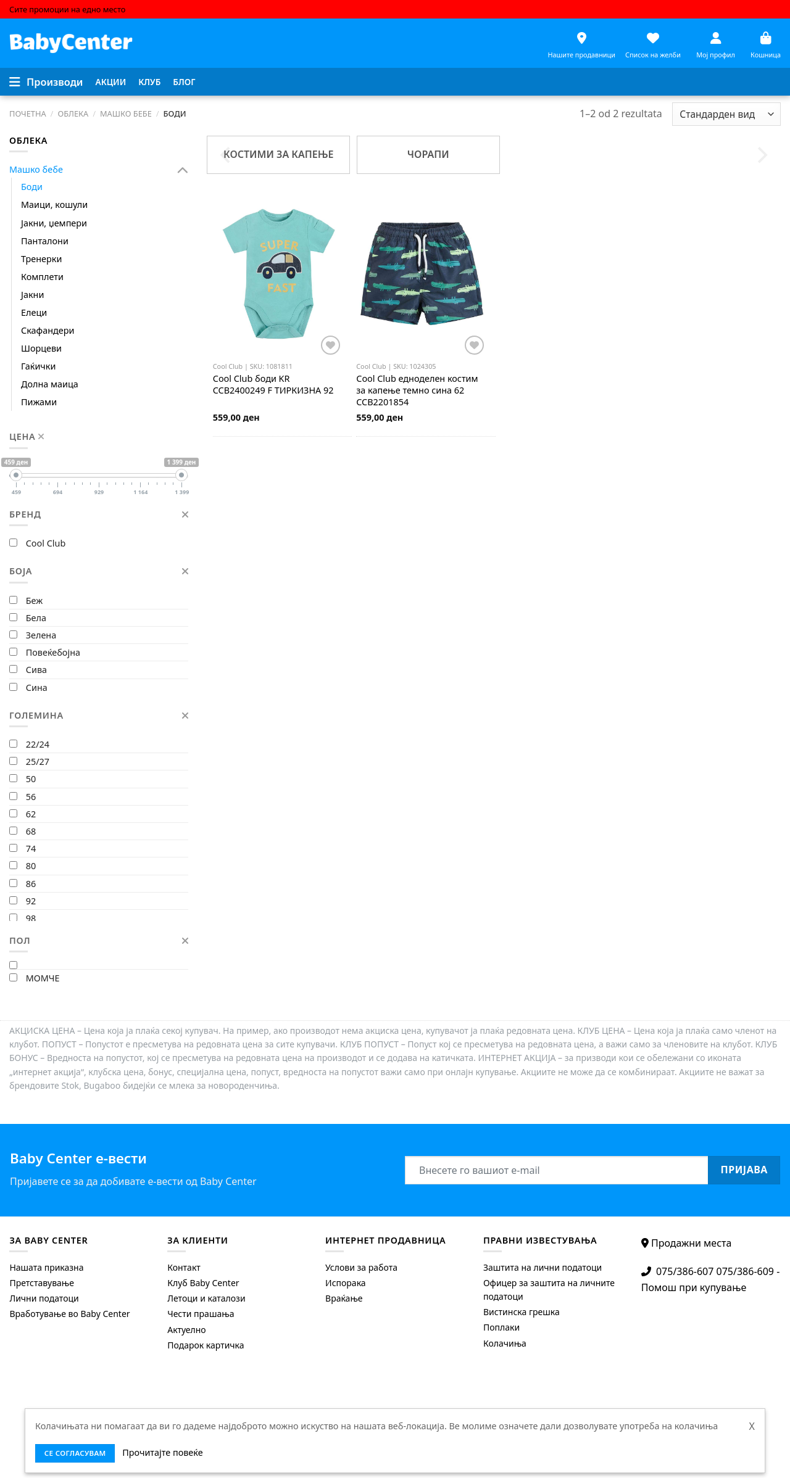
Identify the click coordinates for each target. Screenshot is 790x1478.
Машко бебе (126, 113)
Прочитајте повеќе (162, 1452)
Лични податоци (43, 1298)
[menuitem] (111, 82)
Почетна (27, 113)
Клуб (149, 82)
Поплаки (501, 1327)
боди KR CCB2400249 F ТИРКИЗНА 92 (273, 384)
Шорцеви (41, 348)
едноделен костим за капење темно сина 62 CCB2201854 (417, 390)
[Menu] (46, 82)
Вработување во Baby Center (69, 1313)
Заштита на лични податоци (542, 1267)
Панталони (45, 241)
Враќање (344, 1298)
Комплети (42, 277)
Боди (32, 186)
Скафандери (47, 330)
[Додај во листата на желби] (330, 345)
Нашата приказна (46, 1267)
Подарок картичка (205, 1345)
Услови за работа (361, 1267)
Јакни (32, 294)
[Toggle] (183, 170)
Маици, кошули (54, 204)
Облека (72, 113)
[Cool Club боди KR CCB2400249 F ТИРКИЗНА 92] (278, 273)
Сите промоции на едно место (67, 9)
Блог (184, 82)
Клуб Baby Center (203, 1283)
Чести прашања (200, 1313)
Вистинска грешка (521, 1312)
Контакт (184, 1267)
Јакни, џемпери (54, 223)
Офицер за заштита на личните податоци (549, 1289)
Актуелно (186, 1330)
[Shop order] (726, 114)
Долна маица (49, 384)
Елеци (34, 312)
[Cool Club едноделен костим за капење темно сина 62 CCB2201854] (422, 273)
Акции (111, 82)
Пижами (39, 402)
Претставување (41, 1283)
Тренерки (41, 259)
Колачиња (504, 1343)
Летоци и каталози (206, 1298)
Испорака (345, 1283)
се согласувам (75, 1453)
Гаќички (38, 366)
